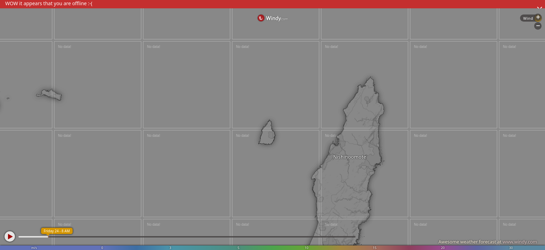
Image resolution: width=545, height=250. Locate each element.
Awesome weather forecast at (487, 242)
